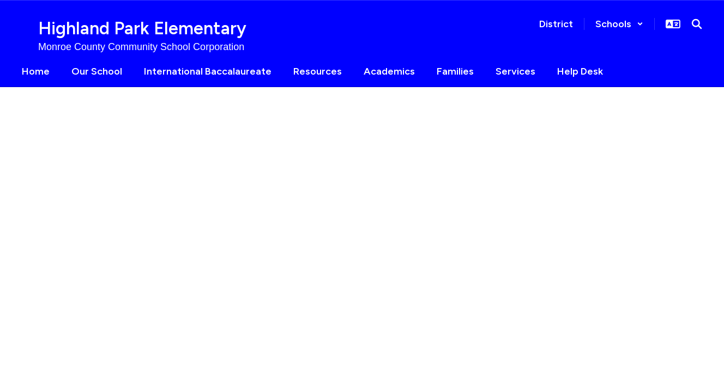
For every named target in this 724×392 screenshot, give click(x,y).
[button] (619, 24)
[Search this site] (696, 24)
